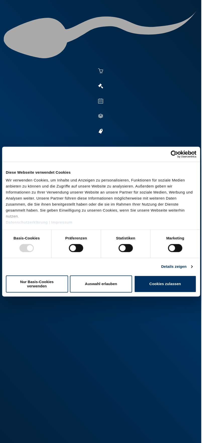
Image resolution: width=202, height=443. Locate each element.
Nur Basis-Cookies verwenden (36, 284)
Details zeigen (173, 267)
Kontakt (80, 432)
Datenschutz (58, 432)
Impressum (62, 222)
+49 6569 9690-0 (36, 416)
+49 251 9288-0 (36, 346)
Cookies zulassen (165, 284)
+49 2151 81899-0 (37, 381)
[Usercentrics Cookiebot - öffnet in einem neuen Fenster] (174, 154)
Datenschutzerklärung (27, 222)
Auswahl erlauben (101, 284)
